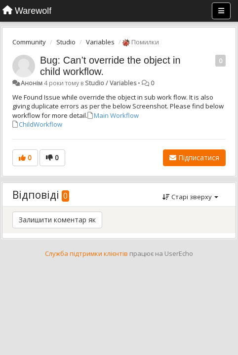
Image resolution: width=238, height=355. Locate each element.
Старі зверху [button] (190, 196)
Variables (100, 41)
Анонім (31, 83)
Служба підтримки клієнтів (86, 253)
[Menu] (221, 10)
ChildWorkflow (40, 124)
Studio (66, 41)
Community (29, 41)
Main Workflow (116, 115)
